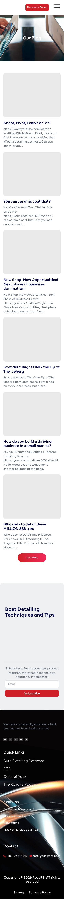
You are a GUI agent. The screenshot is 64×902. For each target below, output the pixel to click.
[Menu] (57, 6)
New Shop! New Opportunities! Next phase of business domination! (30, 284)
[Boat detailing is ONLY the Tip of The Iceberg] (32, 339)
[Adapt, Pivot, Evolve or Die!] (32, 95)
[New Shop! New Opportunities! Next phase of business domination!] (32, 252)
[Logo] (11, 7)
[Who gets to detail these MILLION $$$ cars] (32, 496)
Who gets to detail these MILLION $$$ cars (24, 526)
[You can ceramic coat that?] (32, 174)
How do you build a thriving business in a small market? (27, 443)
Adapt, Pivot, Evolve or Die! (27, 123)
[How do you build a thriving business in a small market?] (32, 414)
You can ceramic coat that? (27, 201)
